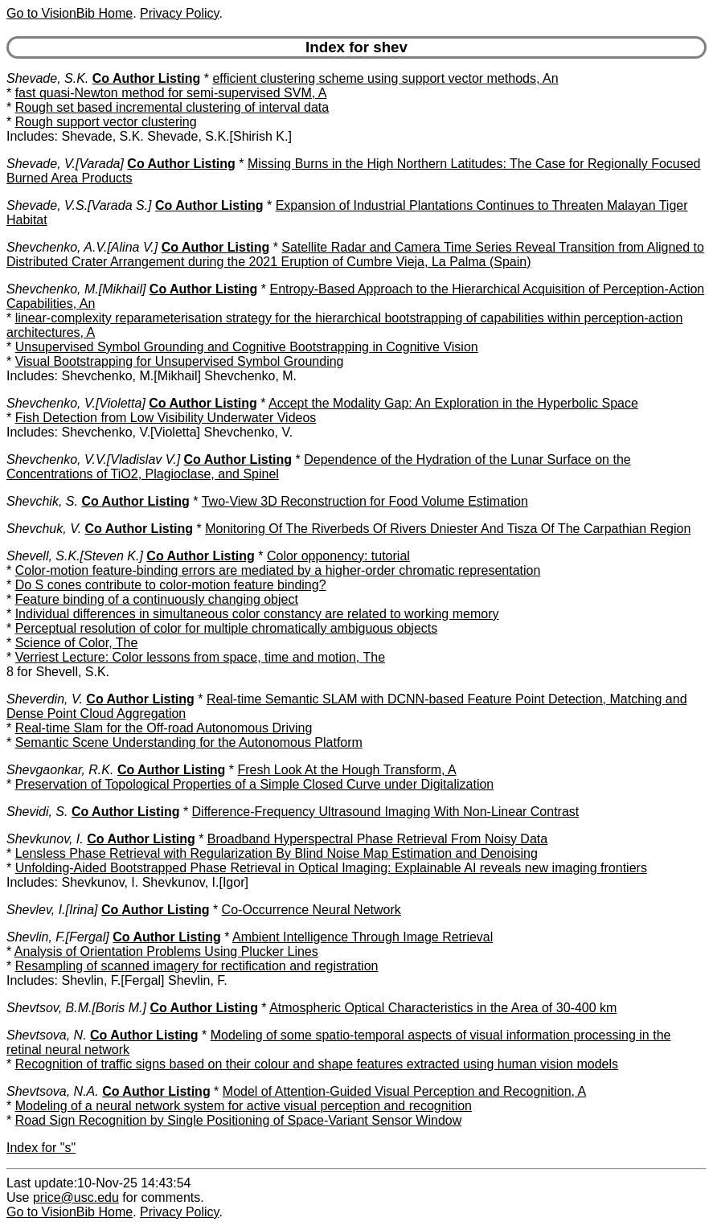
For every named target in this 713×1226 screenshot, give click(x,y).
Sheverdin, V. (44, 699)
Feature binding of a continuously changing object (156, 599)
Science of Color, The (76, 643)
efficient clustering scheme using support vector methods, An (385, 78)
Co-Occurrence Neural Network (311, 909)
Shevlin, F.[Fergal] (57, 937)
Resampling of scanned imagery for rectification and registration (197, 966)
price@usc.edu (76, 1197)
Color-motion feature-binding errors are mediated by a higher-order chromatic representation (278, 570)
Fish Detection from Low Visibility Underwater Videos (166, 417)
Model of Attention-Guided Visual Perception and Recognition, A (404, 1091)
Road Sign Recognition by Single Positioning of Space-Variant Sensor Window (238, 1120)
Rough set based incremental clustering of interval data (172, 107)
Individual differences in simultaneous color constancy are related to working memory (257, 614)
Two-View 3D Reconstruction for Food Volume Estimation (365, 501)
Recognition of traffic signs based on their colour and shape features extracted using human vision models (316, 1064)
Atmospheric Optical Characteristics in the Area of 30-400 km (443, 1008)
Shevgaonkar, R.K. (59, 770)
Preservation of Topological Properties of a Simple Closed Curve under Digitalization (254, 784)
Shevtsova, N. (46, 1035)
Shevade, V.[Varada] (65, 163)
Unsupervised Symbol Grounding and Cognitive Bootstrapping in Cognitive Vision (246, 347)
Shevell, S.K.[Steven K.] (74, 556)
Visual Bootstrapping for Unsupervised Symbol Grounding (179, 361)
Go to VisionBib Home (69, 13)
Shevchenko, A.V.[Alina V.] (82, 247)
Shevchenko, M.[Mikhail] (75, 289)
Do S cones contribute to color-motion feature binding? (170, 585)
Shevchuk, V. (43, 528)
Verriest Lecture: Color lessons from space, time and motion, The (200, 657)
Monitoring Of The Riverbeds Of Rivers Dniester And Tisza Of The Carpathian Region (447, 528)
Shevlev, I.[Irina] (52, 909)
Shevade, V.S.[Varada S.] (79, 205)
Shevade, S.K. (47, 78)
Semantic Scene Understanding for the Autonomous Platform (189, 742)
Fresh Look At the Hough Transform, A (347, 770)
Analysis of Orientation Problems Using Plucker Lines (166, 951)
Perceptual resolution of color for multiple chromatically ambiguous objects (226, 628)
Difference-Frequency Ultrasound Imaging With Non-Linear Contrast (386, 811)
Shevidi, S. (37, 811)
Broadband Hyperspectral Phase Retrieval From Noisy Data (377, 839)
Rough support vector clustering (106, 122)
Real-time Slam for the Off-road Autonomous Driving (164, 728)
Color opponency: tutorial (338, 556)
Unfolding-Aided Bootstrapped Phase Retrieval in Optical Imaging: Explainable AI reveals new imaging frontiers (331, 868)
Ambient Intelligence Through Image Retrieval (362, 937)
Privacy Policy (179, 13)
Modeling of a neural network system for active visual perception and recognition (243, 1106)
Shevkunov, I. (45, 839)
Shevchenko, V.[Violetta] (75, 403)
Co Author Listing (146, 78)
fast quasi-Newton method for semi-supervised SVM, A (171, 93)
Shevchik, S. (42, 501)
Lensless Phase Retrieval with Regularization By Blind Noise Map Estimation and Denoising (276, 853)
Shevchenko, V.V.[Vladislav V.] (93, 459)
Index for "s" (41, 1147)
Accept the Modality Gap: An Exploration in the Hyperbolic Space (453, 403)
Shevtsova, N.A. (52, 1091)
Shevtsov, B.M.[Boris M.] (76, 1008)
